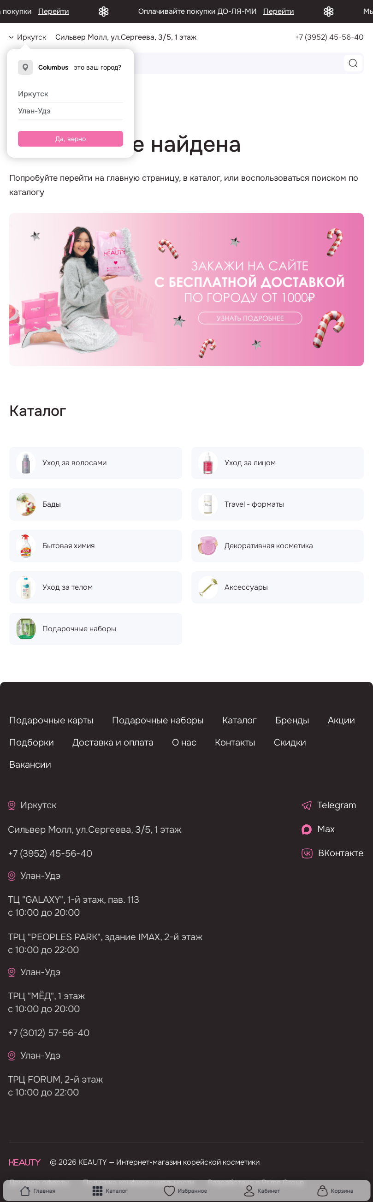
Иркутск (33, 94)
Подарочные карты (51, 720)
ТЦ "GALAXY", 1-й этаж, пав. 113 (70, 900)
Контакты (235, 742)
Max (318, 829)
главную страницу (143, 178)
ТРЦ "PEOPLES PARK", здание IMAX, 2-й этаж (101, 937)
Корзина (335, 1190)
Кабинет (262, 1190)
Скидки (290, 742)
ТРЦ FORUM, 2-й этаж (51, 1079)
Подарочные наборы (158, 720)
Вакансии (30, 764)
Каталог (109, 1190)
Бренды (292, 720)
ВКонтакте (333, 853)
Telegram (329, 805)
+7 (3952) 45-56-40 (329, 37)
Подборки (31, 742)
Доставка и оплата (113, 742)
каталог (205, 178)
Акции (341, 720)
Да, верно (70, 139)
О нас (184, 742)
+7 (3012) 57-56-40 (45, 1033)
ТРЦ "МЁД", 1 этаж (42, 996)
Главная (37, 1190)
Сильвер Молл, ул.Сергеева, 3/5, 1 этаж (91, 829)
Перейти (66, 11)
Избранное (185, 1190)
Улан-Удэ (34, 111)
